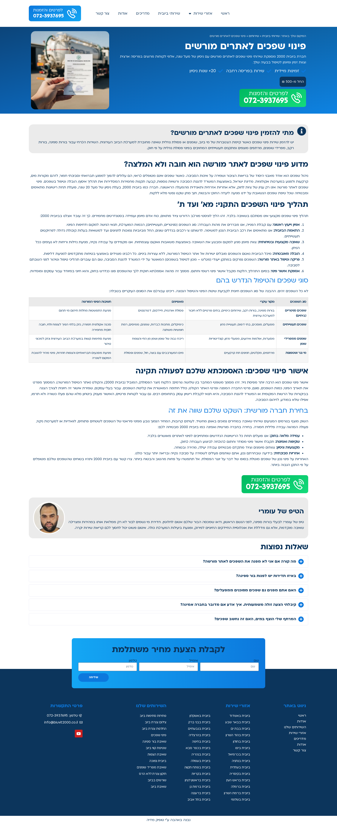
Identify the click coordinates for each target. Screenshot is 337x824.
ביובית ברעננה (199, 793)
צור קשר (102, 13)
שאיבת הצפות (155, 754)
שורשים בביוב (155, 780)
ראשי (225, 13)
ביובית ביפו (242, 748)
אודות (122, 13)
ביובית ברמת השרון (235, 793)
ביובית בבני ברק (197, 722)
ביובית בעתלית (238, 767)
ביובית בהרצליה (198, 735)
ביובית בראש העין (236, 780)
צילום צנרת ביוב (154, 722)
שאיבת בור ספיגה (153, 741)
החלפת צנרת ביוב (152, 728)
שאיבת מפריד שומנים (149, 767)
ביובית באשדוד (238, 716)
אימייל (193, 660)
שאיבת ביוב (157, 786)
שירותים (254, 36)
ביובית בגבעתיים (197, 728)
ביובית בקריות (199, 774)
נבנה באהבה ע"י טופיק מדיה (168, 820)
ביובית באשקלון (198, 716)
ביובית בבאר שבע (236, 722)
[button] (168, 562)
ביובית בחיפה (200, 741)
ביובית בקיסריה (238, 774)
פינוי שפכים (158, 735)
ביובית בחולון (240, 741)
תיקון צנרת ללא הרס (150, 774)
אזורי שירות (200, 13)
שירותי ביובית (169, 13)
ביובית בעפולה (199, 761)
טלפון (133, 660)
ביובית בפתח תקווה (195, 767)
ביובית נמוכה (156, 761)
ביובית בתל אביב (197, 799)
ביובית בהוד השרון (236, 735)
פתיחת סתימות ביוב (151, 716)
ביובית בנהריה (199, 754)
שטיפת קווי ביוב (154, 748)
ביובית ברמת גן (198, 786)
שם (256, 660)
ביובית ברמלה (239, 786)
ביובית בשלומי (239, 799)
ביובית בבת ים (239, 728)
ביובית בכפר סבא (196, 748)
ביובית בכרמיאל (238, 754)
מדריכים (142, 13)
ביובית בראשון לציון (195, 780)
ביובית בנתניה (239, 761)
